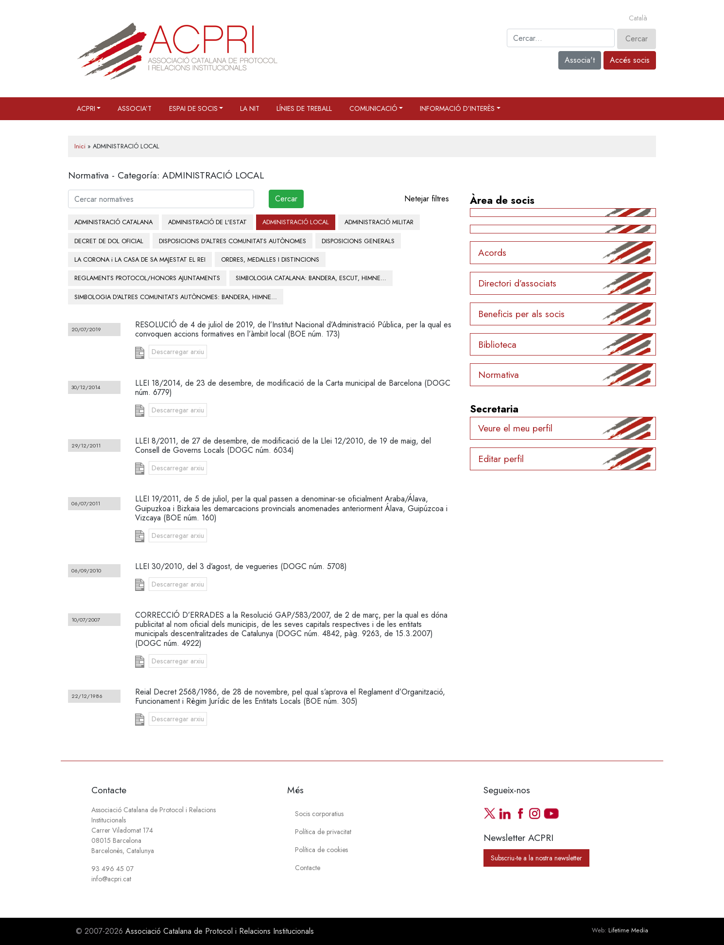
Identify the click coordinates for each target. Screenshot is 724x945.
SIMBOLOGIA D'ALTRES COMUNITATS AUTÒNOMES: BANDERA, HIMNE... (175, 297)
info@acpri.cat (111, 879)
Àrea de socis (502, 200)
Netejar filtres (426, 198)
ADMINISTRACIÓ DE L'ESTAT (207, 222)
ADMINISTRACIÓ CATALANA (113, 222)
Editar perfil (501, 458)
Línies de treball (304, 108)
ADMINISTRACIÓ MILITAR (379, 222)
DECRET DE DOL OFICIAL (108, 241)
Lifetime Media (628, 930)
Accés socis (630, 60)
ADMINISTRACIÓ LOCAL (295, 222)
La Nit (249, 108)
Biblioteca (497, 344)
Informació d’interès (457, 108)
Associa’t (135, 108)
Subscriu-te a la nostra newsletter (536, 858)
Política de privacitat (323, 832)
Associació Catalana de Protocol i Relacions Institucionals (219, 931)
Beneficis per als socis (521, 314)
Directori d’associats (517, 283)
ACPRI (86, 108)
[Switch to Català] (638, 18)
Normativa (498, 374)
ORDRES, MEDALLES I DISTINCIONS (270, 259)
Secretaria (494, 409)
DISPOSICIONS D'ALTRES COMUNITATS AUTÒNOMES (232, 241)
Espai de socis (193, 108)
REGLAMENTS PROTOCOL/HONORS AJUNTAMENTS (147, 278)
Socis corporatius (319, 814)
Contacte (307, 868)
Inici (80, 146)
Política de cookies (321, 850)
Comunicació (373, 108)
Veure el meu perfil (515, 428)
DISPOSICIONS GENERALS (358, 241)
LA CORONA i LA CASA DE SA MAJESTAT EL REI (140, 259)
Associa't (580, 60)
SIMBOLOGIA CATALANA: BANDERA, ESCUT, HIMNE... (311, 278)
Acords (492, 252)
